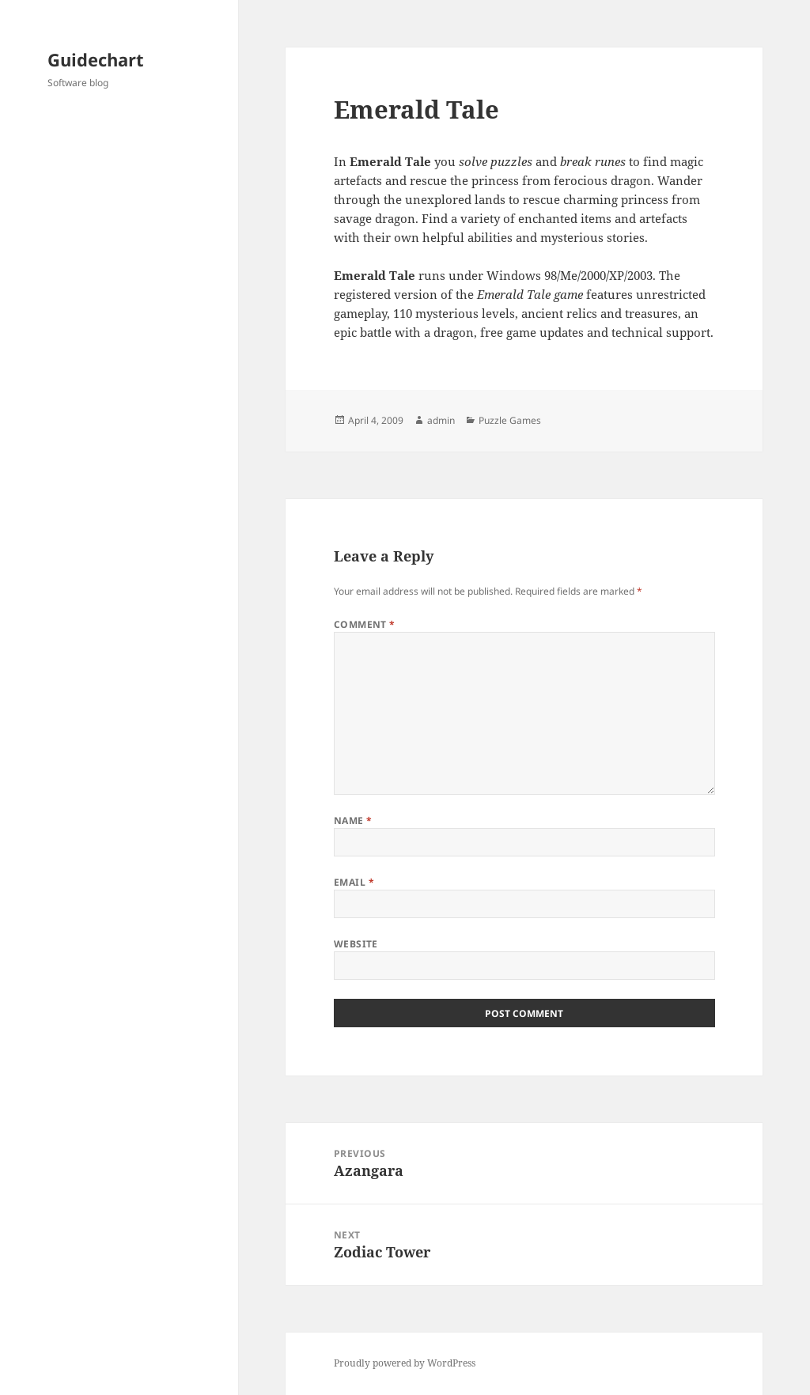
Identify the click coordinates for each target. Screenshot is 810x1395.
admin (441, 420)
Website (356, 944)
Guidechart (95, 59)
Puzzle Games (510, 420)
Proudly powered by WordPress (404, 1363)
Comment (365, 624)
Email (354, 882)
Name (353, 820)
